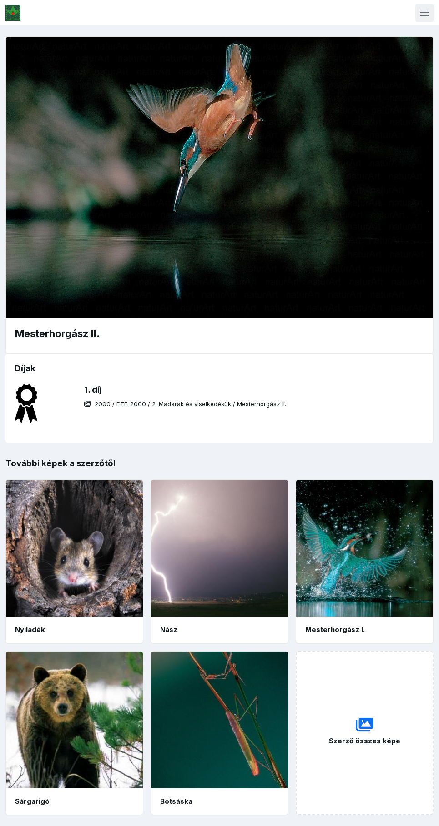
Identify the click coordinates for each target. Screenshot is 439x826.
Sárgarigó (32, 801)
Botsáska (176, 801)
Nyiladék (30, 629)
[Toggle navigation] (424, 13)
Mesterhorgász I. (335, 629)
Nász (168, 629)
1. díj (93, 389)
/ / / (185, 404)
